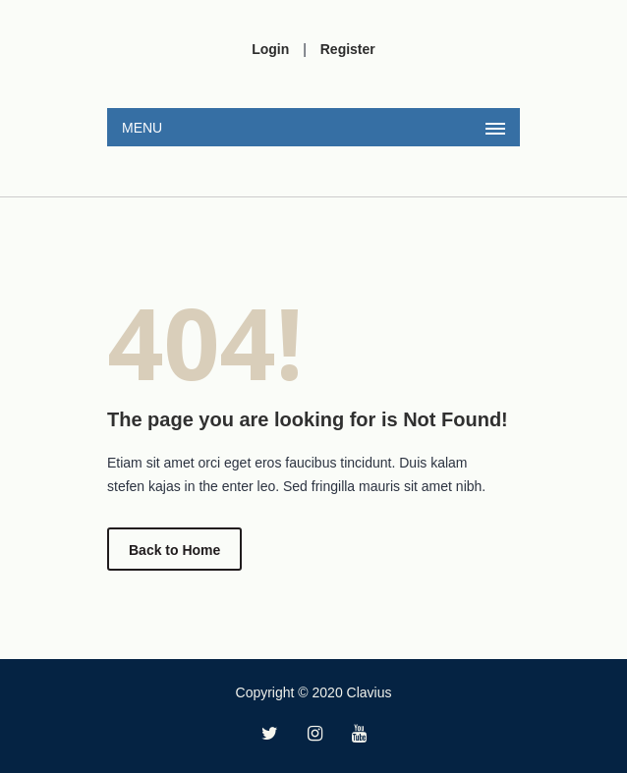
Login (270, 49)
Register (347, 49)
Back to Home (174, 550)
